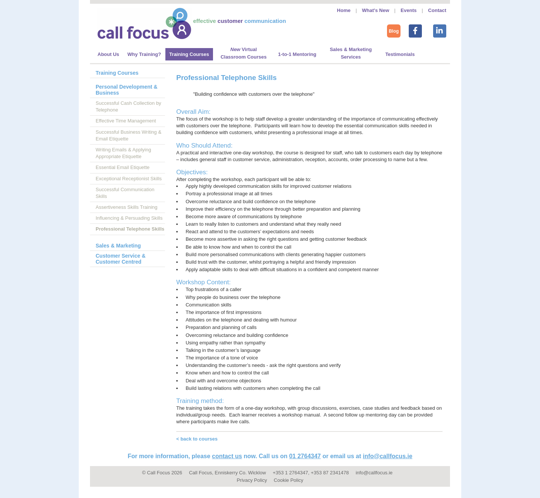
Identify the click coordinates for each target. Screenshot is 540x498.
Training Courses (117, 73)
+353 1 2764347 (290, 472)
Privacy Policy (252, 480)
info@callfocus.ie (387, 456)
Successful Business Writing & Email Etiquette (128, 135)
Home (344, 10)
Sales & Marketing (118, 246)
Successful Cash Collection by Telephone (128, 106)
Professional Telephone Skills (130, 229)
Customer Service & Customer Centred (121, 259)
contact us (227, 456)
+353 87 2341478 (330, 472)
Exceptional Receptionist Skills (129, 178)
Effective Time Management (126, 121)
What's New (375, 10)
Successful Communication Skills (125, 193)
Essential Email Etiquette (123, 167)
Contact (437, 10)
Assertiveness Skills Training (127, 207)
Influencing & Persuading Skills (129, 218)
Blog (394, 31)
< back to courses (197, 439)
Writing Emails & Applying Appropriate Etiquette (123, 153)
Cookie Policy (288, 480)
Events (408, 10)
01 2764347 (305, 456)
